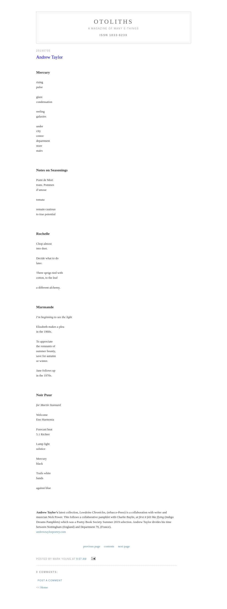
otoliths (113, 21)
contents (109, 546)
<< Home (42, 587)
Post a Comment (50, 580)
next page (124, 546)
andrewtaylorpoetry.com (51, 532)
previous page (91, 546)
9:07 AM (81, 559)
